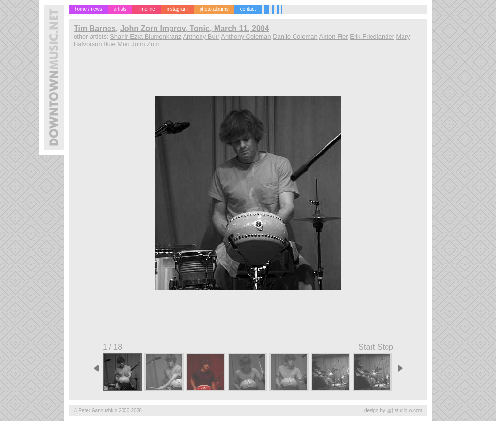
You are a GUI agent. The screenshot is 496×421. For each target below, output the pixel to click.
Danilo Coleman (295, 36)
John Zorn (145, 43)
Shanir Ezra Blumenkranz (145, 36)
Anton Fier (333, 36)
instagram (177, 9)
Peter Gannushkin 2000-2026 (110, 410)
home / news (88, 9)
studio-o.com (408, 410)
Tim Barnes (95, 28)
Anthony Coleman (246, 36)
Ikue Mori (116, 43)
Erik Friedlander (372, 36)
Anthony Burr (201, 36)
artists (120, 9)
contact (248, 9)
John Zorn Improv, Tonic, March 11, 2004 (194, 28)
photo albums (214, 9)
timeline (146, 9)
